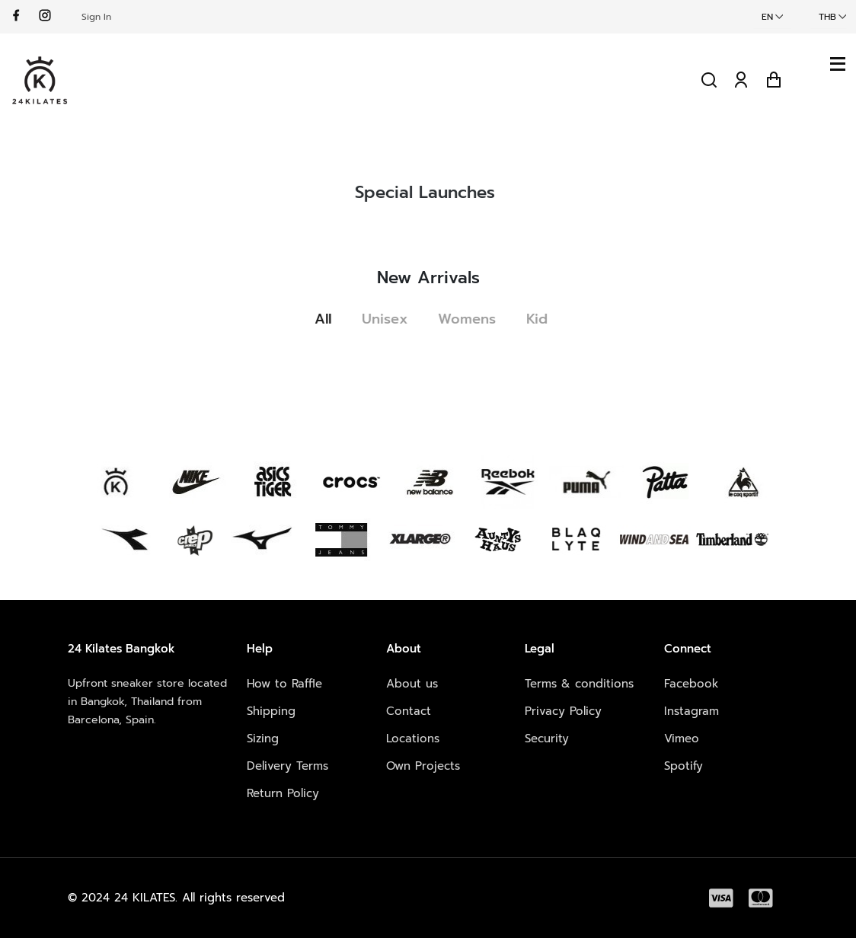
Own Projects (423, 766)
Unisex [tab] (390, 319)
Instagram (691, 711)
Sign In (96, 17)
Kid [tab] (542, 319)
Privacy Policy (563, 711)
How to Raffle (284, 683)
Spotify (683, 766)
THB (827, 17)
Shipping (271, 711)
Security (547, 738)
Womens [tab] (472, 319)
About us (412, 683)
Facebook (691, 683)
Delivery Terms (287, 766)
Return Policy (283, 793)
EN (767, 17)
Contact (408, 711)
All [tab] (328, 319)
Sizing (263, 738)
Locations (412, 738)
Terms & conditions (579, 683)
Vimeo (681, 738)
